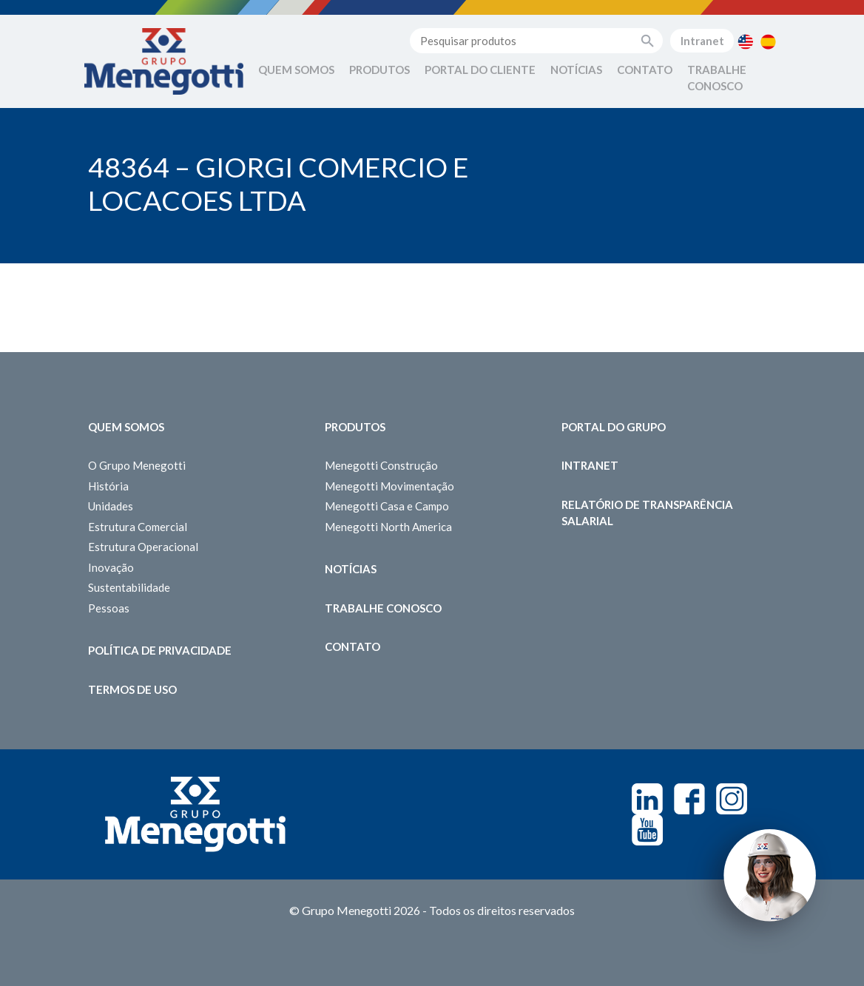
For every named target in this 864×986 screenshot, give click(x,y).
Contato (644, 69)
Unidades (110, 506)
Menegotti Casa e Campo (387, 506)
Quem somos (126, 426)
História (108, 486)
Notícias (576, 69)
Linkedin (647, 798)
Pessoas (108, 608)
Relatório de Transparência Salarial (647, 513)
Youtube (647, 829)
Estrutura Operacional (143, 546)
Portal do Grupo (613, 426)
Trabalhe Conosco (716, 78)
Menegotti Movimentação (389, 486)
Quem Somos (296, 69)
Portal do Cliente (480, 69)
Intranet (702, 40)
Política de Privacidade (160, 650)
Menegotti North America (388, 526)
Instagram (731, 798)
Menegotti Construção (381, 465)
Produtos (379, 69)
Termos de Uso (132, 689)
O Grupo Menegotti (137, 465)
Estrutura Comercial (137, 526)
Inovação (111, 567)
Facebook (689, 798)
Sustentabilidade (129, 587)
